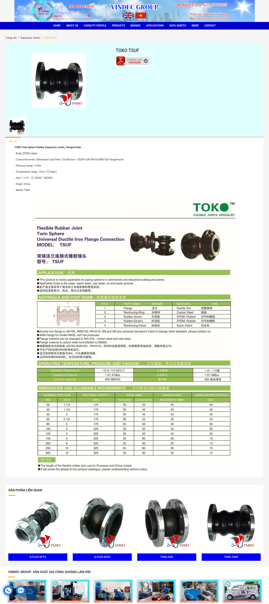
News (195, 25)
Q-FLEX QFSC (101, 557)
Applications (155, 25)
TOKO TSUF (230, 557)
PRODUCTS (118, 25)
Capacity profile (95, 25)
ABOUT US (72, 25)
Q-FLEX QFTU (37, 557)
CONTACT (210, 25)
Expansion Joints (30, 37)
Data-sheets (177, 25)
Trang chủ (11, 37)
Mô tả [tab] (13, 141)
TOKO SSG (166, 557)
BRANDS (135, 25)
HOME (56, 25)
